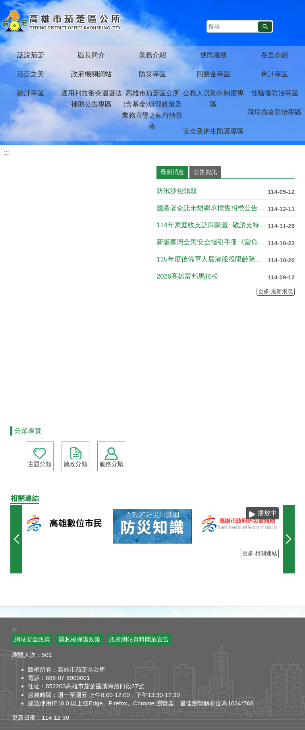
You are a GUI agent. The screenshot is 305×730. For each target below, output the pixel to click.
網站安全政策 (32, 639)
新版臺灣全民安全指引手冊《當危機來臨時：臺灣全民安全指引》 (211, 242)
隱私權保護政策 (79, 639)
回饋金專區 (213, 74)
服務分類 (111, 464)
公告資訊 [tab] (205, 171)
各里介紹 (274, 55)
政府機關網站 (91, 74)
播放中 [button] (267, 512)
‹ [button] (16, 539)
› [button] (289, 539)
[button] (265, 26)
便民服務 (213, 55)
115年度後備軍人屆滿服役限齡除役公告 (211, 259)
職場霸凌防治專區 (274, 112)
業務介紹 (152, 55)
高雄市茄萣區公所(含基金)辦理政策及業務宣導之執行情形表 (152, 109)
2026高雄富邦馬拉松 (187, 276)
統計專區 (30, 93)
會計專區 (274, 74)
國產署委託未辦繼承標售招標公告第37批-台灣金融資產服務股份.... (211, 208)
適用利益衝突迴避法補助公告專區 (91, 98)
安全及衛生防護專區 (213, 131)
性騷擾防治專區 (274, 93)
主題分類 (40, 464)
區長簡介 (91, 55)
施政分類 (75, 464)
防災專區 (152, 74)
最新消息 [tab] (172, 171)
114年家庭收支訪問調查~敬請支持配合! (211, 225)
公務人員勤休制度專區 (213, 98)
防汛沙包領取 (176, 191)
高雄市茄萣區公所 (62, 22)
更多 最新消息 (275, 291)
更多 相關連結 (259, 553)
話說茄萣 (30, 55)
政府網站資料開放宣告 (139, 639)
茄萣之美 (30, 74)
